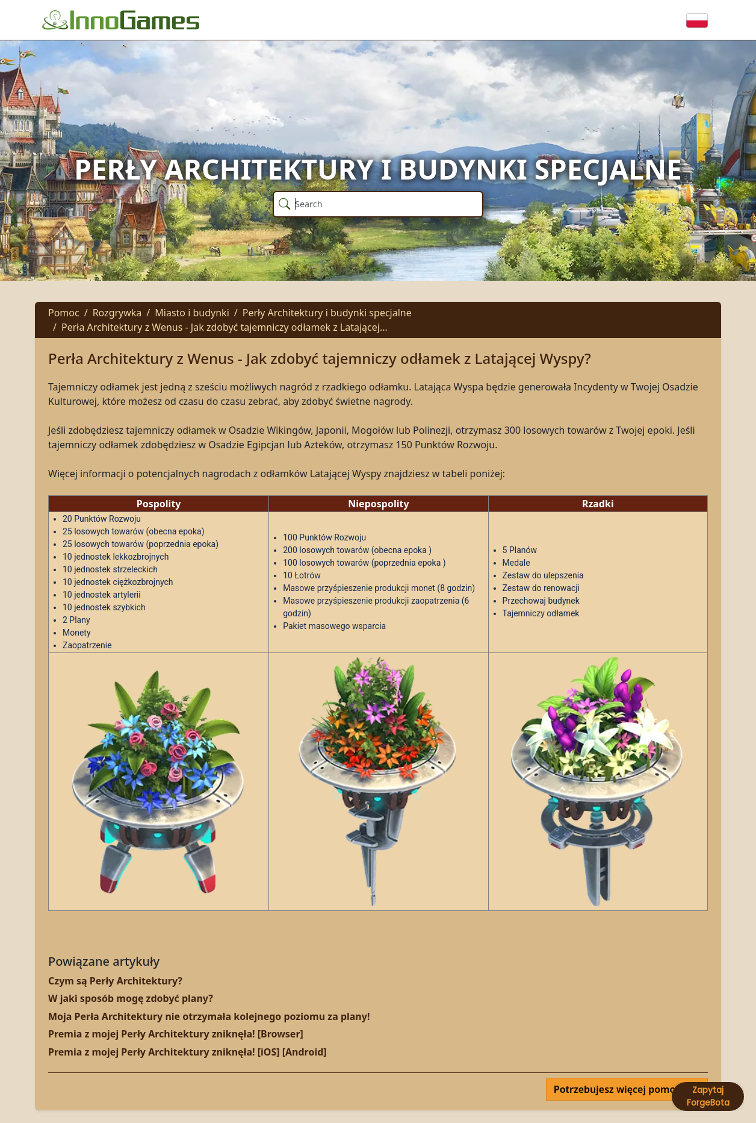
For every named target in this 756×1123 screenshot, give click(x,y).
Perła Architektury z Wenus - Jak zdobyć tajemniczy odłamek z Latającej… (224, 327)
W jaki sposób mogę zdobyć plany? (130, 998)
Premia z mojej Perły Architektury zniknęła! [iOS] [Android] (187, 1052)
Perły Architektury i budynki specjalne (327, 312)
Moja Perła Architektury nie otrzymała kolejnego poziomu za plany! (209, 1016)
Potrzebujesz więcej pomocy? (623, 1089)
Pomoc (63, 312)
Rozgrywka (117, 312)
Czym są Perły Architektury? (115, 980)
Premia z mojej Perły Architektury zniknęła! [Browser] (175, 1033)
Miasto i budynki (192, 312)
